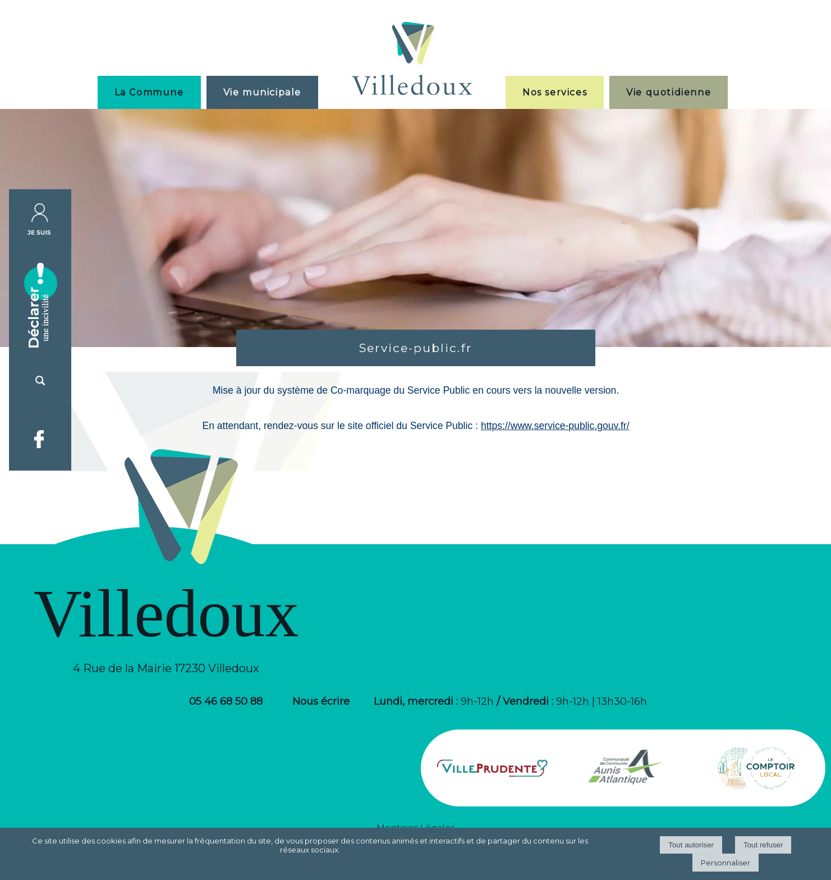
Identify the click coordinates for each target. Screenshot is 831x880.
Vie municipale (262, 92)
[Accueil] (412, 60)
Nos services (554, 92)
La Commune (149, 92)
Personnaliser (725, 862)
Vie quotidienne (668, 92)
